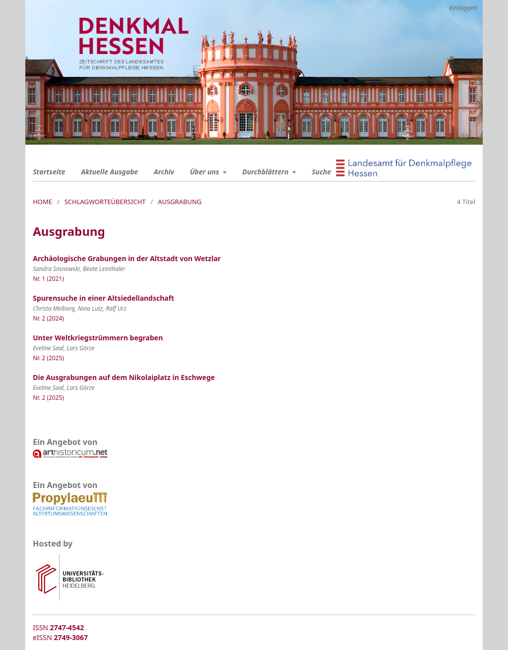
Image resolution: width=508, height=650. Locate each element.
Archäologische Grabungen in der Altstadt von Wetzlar (127, 258)
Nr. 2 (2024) (48, 318)
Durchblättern (266, 171)
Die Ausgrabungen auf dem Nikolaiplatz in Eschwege (124, 377)
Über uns (205, 171)
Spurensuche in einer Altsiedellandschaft (103, 298)
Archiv (164, 171)
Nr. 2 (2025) (48, 358)
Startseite (49, 171)
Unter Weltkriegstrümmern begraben (98, 337)
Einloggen (463, 7)
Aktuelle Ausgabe (109, 171)
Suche (321, 171)
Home (42, 201)
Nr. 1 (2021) (48, 278)
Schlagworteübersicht (105, 201)
